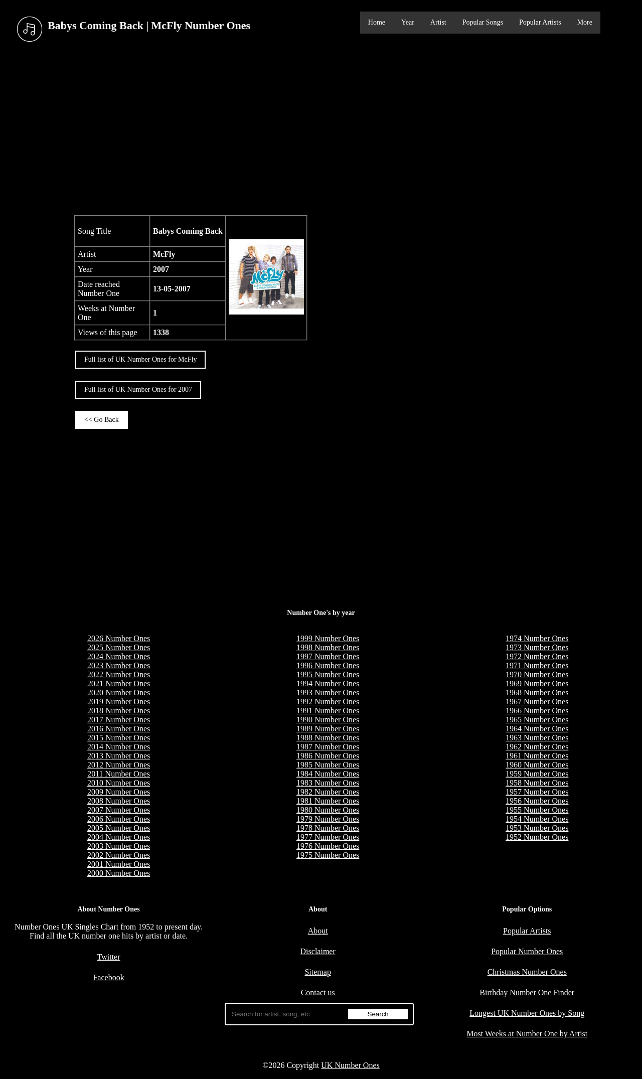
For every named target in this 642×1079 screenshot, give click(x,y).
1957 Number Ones (537, 792)
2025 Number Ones (118, 647)
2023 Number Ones (118, 665)
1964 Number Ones (537, 728)
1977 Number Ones (327, 837)
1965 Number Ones (537, 719)
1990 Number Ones (327, 719)
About (318, 931)
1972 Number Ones (537, 656)
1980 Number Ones (327, 810)
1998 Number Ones (327, 647)
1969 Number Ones (537, 683)
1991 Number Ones (327, 710)
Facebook (108, 977)
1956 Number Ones (537, 801)
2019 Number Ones (118, 701)
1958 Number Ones (537, 783)
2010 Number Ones (118, 783)
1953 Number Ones (537, 828)
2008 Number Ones (118, 801)
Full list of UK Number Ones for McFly (140, 359)
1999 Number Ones (327, 638)
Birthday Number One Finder (526, 992)
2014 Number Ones (118, 746)
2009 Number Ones (118, 792)
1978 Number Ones (327, 828)
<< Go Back (101, 419)
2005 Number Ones (118, 828)
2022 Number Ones (118, 674)
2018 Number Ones (118, 710)
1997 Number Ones (327, 656)
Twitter (108, 957)
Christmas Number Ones (527, 972)
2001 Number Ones (118, 864)
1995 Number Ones (327, 674)
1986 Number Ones (327, 755)
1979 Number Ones (327, 819)
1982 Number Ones (327, 792)
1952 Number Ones (537, 837)
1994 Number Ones (327, 683)
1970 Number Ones (537, 674)
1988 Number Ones (327, 737)
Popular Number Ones (527, 951)
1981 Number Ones (327, 801)
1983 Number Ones (327, 783)
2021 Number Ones (118, 683)
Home (376, 22)
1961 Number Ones (537, 755)
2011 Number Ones (118, 773)
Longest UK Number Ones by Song (526, 1013)
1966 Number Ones (537, 710)
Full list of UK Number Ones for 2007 (138, 389)
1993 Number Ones (327, 692)
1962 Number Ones (537, 746)
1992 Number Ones (327, 701)
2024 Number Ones (118, 656)
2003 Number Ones (118, 846)
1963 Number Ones (537, 737)
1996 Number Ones (327, 665)
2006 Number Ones (118, 819)
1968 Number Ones (537, 692)
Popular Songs (482, 22)
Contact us (318, 992)
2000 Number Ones (118, 873)
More (584, 22)
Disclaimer (318, 951)
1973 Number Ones (537, 647)
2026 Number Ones (118, 638)
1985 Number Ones (327, 764)
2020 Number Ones (118, 692)
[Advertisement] (321, 130)
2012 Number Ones (118, 764)
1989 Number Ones (327, 728)
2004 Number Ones (118, 837)
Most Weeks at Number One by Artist (526, 1033)
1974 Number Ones (537, 638)
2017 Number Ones (118, 719)
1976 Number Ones (327, 846)
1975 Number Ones (327, 855)
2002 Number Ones (118, 855)
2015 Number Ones (118, 737)
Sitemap (317, 972)
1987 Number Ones (327, 746)
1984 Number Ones (327, 773)
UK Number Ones (350, 1065)
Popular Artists (540, 22)
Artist (438, 22)
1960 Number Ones (537, 764)
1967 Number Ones (537, 701)
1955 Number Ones (537, 810)
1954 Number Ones (537, 819)
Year (407, 22)
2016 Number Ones (118, 728)
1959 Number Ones (537, 773)
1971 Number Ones (537, 665)
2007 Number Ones (118, 810)
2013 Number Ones (118, 755)
